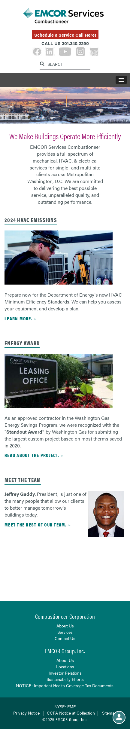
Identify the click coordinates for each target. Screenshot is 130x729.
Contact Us (65, 638)
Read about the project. (32, 455)
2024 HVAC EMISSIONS (31, 220)
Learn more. (18, 318)
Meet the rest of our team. (36, 524)
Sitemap (109, 713)
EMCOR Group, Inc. (65, 650)
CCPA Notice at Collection (71, 713)
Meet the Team (23, 479)
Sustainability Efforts (65, 679)
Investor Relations (65, 673)
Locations (65, 666)
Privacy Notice (26, 713)
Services (65, 632)
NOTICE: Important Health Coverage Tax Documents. (65, 685)
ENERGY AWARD (22, 343)
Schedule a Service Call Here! (65, 35)
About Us (65, 626)
